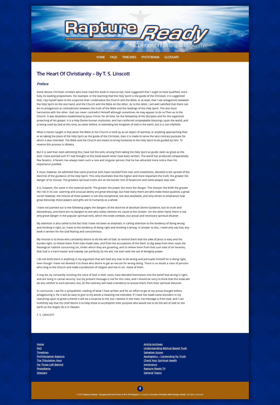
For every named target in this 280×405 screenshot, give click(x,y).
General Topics (153, 373)
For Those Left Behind (50, 364)
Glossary (171, 57)
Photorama (150, 57)
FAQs (113, 57)
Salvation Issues (153, 352)
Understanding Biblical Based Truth (165, 348)
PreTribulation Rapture (51, 356)
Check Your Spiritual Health (160, 360)
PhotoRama (44, 368)
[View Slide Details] (140, 29)
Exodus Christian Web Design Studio (168, 394)
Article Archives (153, 344)
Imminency (150, 364)
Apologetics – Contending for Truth (165, 356)
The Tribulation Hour (49, 360)
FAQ (39, 348)
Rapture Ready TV (154, 368)
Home (100, 57)
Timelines (129, 57)
